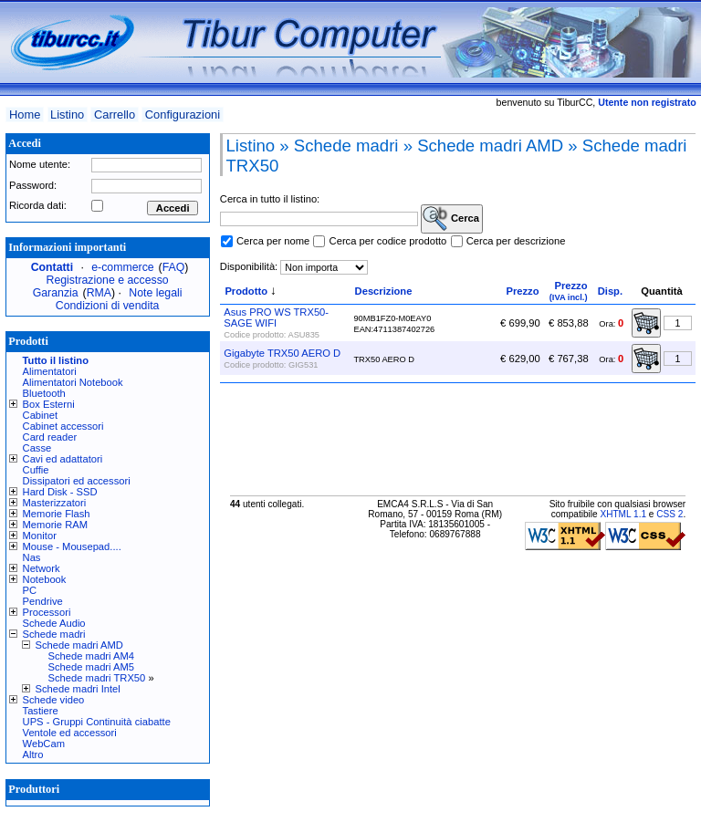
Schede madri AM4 (91, 655)
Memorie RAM (55, 524)
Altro (33, 754)
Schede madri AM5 (91, 666)
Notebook (45, 579)
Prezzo (522, 291)
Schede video (54, 699)
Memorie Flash (56, 513)
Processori (47, 612)
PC (30, 590)
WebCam (44, 743)
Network (41, 568)
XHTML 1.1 (623, 514)
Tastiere (40, 710)
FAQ (173, 267)
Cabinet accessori (63, 426)
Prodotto (246, 291)
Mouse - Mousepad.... (72, 546)
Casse (37, 447)
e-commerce (122, 267)
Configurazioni (182, 114)
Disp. (610, 291)
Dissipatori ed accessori (77, 480)
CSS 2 (669, 514)
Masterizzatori (55, 502)
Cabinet (40, 415)
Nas (32, 557)
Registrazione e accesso (108, 280)
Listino (67, 114)
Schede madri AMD (79, 645)
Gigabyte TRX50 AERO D (282, 353)
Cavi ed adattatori (63, 458)
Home (24, 114)
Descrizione (384, 291)
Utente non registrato (647, 102)
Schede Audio (54, 623)
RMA (99, 292)
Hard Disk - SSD (60, 491)
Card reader (50, 437)
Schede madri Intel (78, 688)
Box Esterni (49, 404)
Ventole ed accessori (70, 732)
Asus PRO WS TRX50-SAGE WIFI (276, 317)
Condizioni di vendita (108, 305)
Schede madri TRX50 (97, 677)
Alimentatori (50, 371)
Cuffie (36, 469)
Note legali (155, 292)
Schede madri (54, 634)
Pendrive (43, 601)
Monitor (40, 535)
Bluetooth (44, 393)
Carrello (114, 114)
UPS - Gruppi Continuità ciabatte (97, 721)
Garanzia (55, 292)
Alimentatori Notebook (73, 382)
